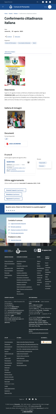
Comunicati (39, 275)
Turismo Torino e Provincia (23, 356)
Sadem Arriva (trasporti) (22, 354)
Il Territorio (47, 267)
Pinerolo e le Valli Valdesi (23, 360)
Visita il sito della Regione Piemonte (25, 342)
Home (6, 13)
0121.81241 (9, 303)
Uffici (6, 266)
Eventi (46, 263)
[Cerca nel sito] (49, 7)
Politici (6, 277)
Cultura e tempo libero (22, 275)
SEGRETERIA (11, 162)
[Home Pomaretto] (18, 7)
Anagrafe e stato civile (22, 266)
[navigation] (3, 7)
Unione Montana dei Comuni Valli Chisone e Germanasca (30, 347)
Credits (6, 386)
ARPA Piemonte (20, 358)
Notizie (16, 13)
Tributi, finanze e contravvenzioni (25, 289)
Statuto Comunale (9, 377)
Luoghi (46, 265)
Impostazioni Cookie (9, 384)
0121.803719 (10, 305)
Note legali (7, 381)
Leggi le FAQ (8, 358)
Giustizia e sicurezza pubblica (23, 280)
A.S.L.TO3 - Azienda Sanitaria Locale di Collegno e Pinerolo (31, 349)
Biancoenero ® (40, 408)
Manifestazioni (40, 268)
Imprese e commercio (22, 282)
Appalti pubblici (20, 268)
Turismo (18, 291)
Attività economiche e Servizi (48, 281)
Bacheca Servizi (8, 374)
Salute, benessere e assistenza (24, 287)
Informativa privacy (9, 379)
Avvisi (38, 284)
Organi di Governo (9, 261)
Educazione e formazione (23, 277)
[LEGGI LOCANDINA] (7, 144)
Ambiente (19, 263)
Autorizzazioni (20, 270)
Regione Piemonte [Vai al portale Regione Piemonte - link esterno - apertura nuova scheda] (8, 2)
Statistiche (7, 391)
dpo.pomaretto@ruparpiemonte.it (40, 333)
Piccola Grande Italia (22, 365)
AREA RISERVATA (27, 412)
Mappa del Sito (8, 393)
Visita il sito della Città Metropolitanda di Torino (28, 344)
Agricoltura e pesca (21, 261)
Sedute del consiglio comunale (39, 280)
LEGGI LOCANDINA (15, 144)
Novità (10, 13)
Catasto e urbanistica (22, 273)
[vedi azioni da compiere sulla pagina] (16, 36)
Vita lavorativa (20, 294)
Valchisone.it (20, 363)
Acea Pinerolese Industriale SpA (24, 351)
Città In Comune (35, 406)
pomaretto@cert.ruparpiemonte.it (16, 310)
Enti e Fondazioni (9, 270)
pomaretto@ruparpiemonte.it (17, 171)
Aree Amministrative (10, 263)
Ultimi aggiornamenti (10, 388)
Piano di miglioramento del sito (9, 353)
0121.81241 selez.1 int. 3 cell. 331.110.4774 (16, 168)
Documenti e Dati (9, 268)
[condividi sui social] (8, 36)
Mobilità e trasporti (21, 284)
